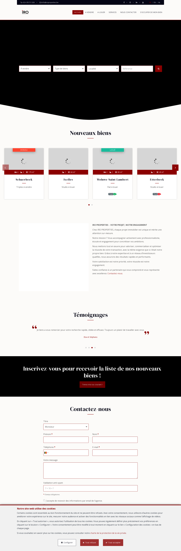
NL (159, 2)
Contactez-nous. (115, 273)
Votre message (50, 460)
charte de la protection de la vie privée (108, 533)
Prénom (48, 434)
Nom (95, 434)
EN (155, 2)
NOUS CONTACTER (128, 12)
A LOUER (101, 12)
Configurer (68, 542)
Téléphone (49, 447)
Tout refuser (90, 542)
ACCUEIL (77, 12)
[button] (103, 69)
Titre (45, 421)
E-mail (96, 447)
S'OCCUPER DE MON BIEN (151, 12)
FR (150, 2)
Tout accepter (114, 542)
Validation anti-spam (53, 483)
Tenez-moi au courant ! (92, 385)
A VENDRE (89, 12)
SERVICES (113, 12)
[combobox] (46, 453)
